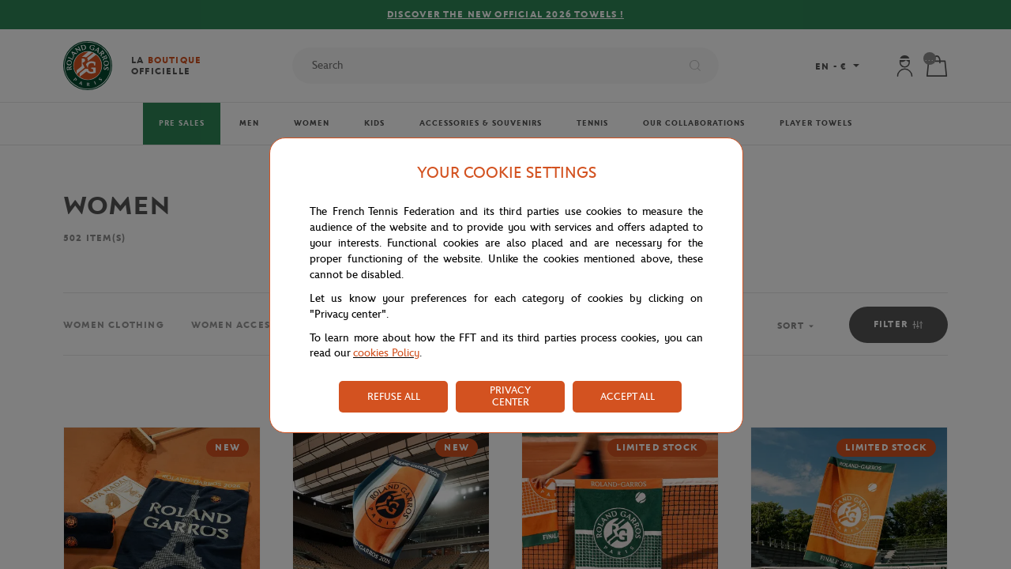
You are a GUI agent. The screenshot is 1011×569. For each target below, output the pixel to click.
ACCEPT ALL (627, 396)
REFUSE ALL (393, 396)
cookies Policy (386, 353)
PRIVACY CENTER (510, 396)
